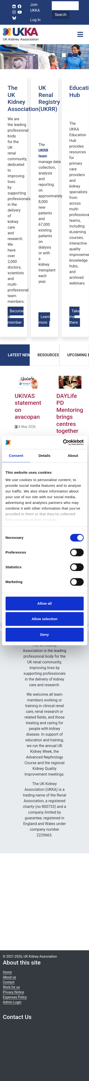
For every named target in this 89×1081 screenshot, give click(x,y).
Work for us (11, 987)
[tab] (15, 355)
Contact (8, 982)
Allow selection (44, 619)
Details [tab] (45, 456)
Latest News (20, 355)
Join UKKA (35, 7)
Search (60, 14)
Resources (48, 355)
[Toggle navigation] (80, 34)
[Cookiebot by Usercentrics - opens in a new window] (63, 442)
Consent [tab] (16, 456)
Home (7, 972)
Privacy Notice (13, 992)
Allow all (44, 603)
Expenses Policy (15, 997)
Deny (44, 634)
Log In (35, 20)
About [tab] (73, 456)
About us (9, 977)
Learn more (44, 319)
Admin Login (12, 1002)
